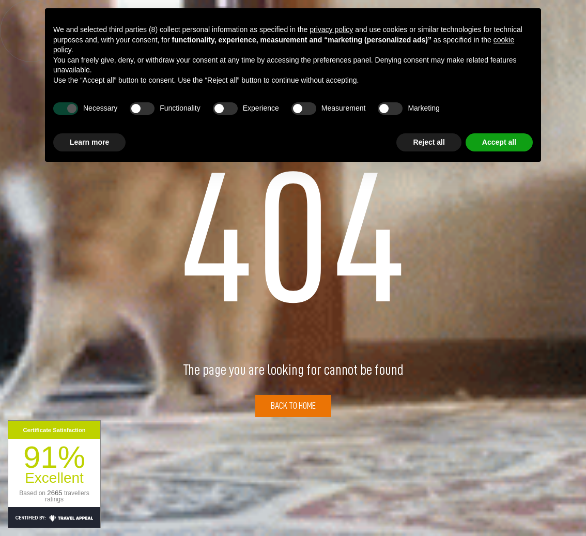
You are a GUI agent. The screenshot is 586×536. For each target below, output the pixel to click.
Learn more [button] (89, 142)
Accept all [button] (499, 142)
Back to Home (293, 405)
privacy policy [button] (331, 29)
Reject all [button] (428, 142)
